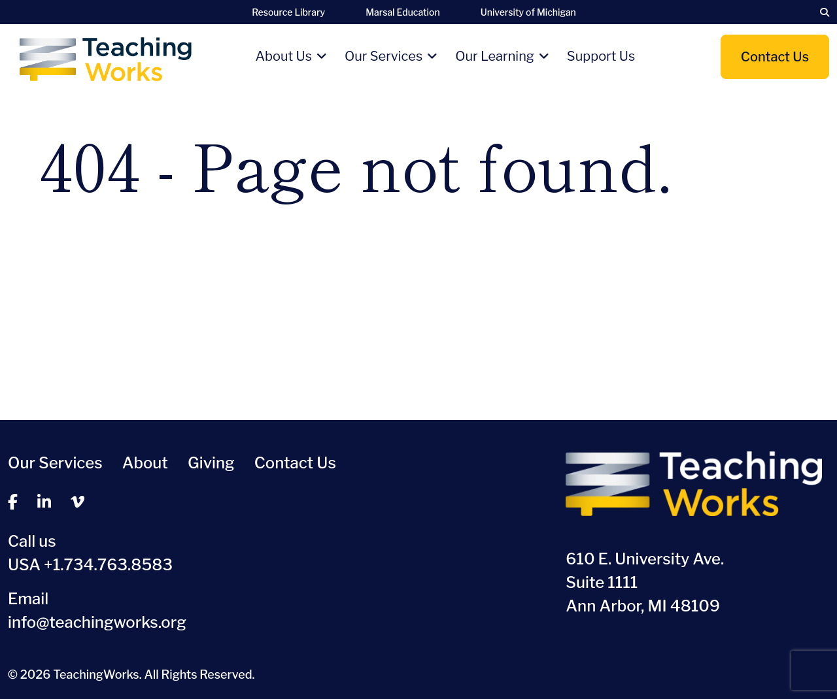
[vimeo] (77, 502)
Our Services (392, 56)
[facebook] (13, 502)
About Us (291, 56)
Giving (211, 462)
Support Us (601, 56)
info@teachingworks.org (97, 622)
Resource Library (288, 12)
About (145, 462)
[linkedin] (44, 502)
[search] (824, 12)
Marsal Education (403, 12)
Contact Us (775, 57)
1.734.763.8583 (113, 564)
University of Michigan (528, 12)
